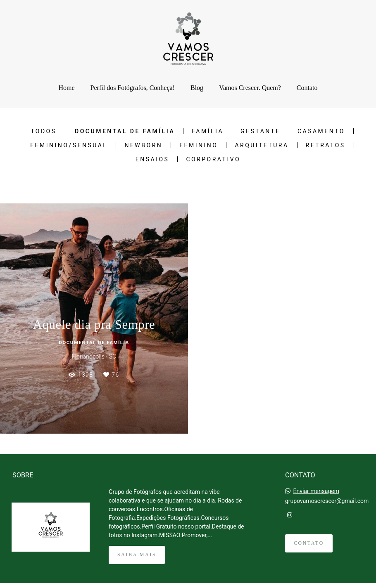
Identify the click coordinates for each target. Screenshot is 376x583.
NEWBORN (143, 145)
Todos (43, 131)
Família (208, 131)
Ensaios (152, 159)
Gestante (260, 131)
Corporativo (213, 159)
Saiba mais (136, 554)
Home (66, 87)
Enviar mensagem (316, 491)
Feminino (198, 145)
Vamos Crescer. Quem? (250, 87)
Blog (196, 87)
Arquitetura (261, 145)
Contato (307, 87)
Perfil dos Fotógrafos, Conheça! (132, 87)
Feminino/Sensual (68, 145)
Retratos (325, 145)
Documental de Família (125, 131)
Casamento (321, 131)
